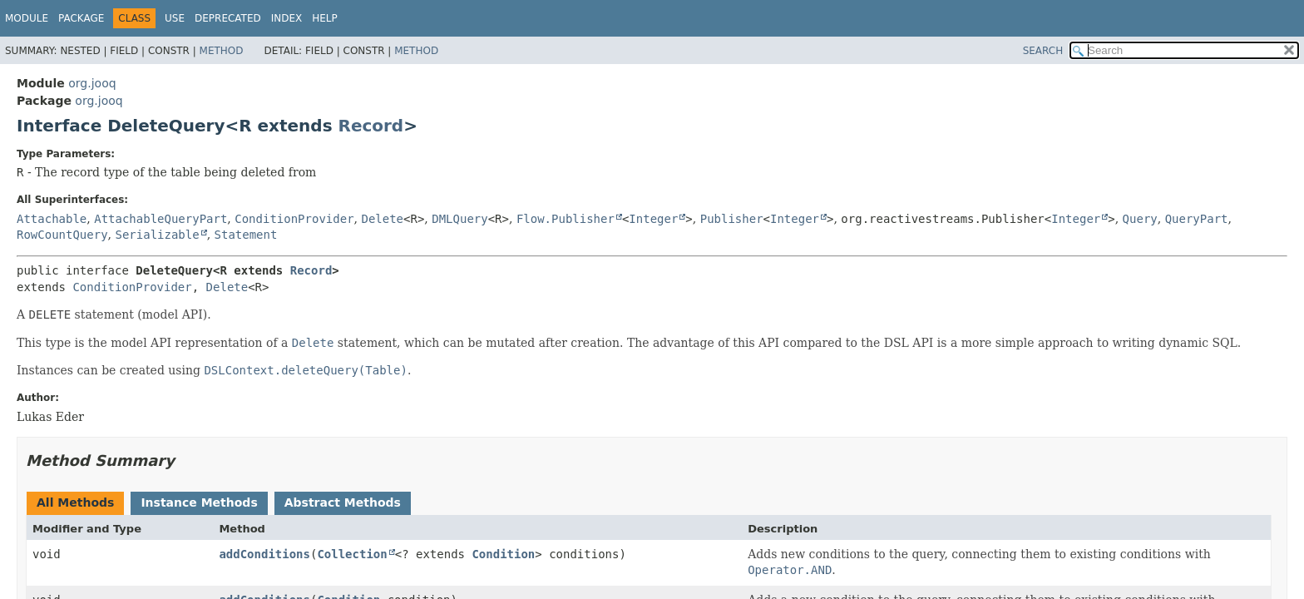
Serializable (157, 234)
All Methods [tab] (75, 502)
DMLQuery (459, 218)
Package (81, 18)
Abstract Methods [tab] (342, 502)
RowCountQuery (62, 234)
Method (222, 51)
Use (175, 18)
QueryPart (1196, 218)
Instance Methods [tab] (199, 502)
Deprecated (228, 18)
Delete (382, 218)
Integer (653, 218)
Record (371, 126)
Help (325, 18)
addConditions (264, 554)
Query (1140, 218)
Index (287, 18)
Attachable (51, 218)
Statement (246, 234)
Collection (352, 554)
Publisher (731, 218)
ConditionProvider (294, 218)
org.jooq (92, 83)
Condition (503, 554)
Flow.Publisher (565, 218)
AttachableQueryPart (160, 218)
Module (26, 18)
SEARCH (1043, 51)
